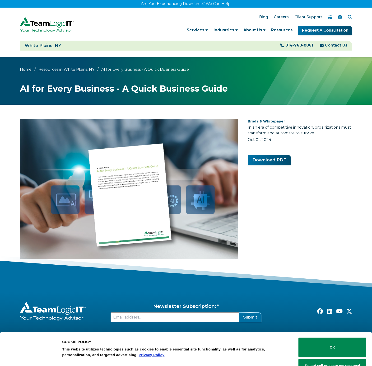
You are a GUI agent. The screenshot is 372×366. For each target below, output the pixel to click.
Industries (226, 30)
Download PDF (269, 160)
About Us (254, 30)
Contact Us (336, 45)
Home (26, 69)
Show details (73, 350)
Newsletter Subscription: (184, 306)
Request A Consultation (325, 30)
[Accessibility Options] (340, 17)
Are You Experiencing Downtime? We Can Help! (186, 3)
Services (197, 30)
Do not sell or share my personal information (332, 350)
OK (332, 329)
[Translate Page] (330, 17)
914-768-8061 (299, 45)
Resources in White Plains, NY (66, 69)
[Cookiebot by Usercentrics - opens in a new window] (30, 356)
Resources (282, 30)
